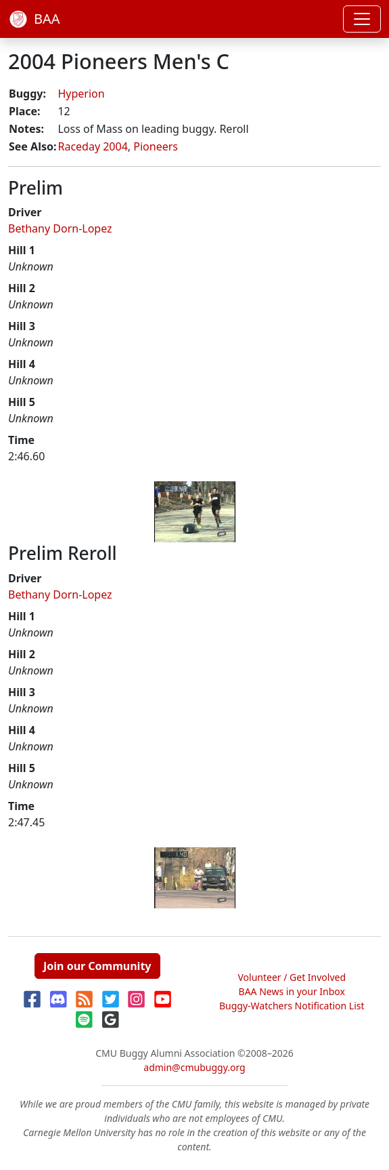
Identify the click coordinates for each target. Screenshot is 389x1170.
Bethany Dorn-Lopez (60, 228)
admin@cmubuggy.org (194, 1067)
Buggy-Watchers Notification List (292, 1005)
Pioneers (155, 146)
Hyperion (81, 93)
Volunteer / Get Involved (291, 977)
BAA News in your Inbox (292, 991)
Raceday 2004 (92, 146)
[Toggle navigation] (362, 19)
